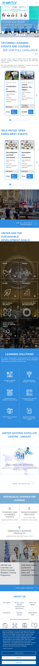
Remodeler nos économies (26, 160)
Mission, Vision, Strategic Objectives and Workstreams (19, 610)
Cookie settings (19, 653)
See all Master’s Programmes (24, 228)
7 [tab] (24, 125)
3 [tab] (20, 40)
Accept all (19, 662)
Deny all (18, 657)
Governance (6, 617)
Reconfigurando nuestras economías (11, 160)
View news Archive (25, 593)
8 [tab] (27, 125)
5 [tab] (24, 40)
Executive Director (19, 617)
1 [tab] (15, 40)
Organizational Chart (32, 618)
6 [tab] (22, 125)
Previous (3, 556)
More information (21, 488)
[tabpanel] (19, 24)
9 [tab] (29, 125)
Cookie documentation (8, 648)
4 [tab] (22, 40)
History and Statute (32, 608)
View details (13, 116)
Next (37, 101)
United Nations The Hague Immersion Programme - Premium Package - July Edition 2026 (27, 92)
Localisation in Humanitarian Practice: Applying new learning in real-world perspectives (11, 94)
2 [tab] (17, 40)
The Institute (6, 607)
